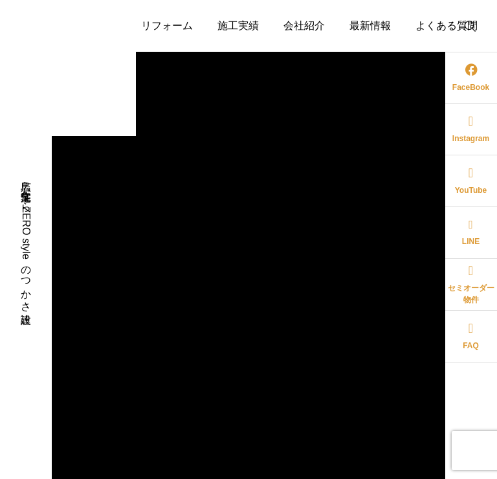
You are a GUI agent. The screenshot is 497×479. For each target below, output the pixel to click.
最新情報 (370, 25)
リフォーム (167, 25)
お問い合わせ (248, 77)
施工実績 (238, 25)
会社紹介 (304, 25)
